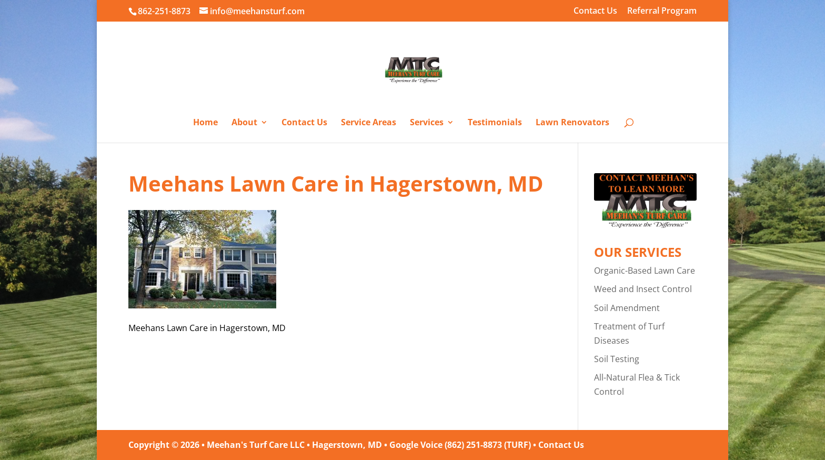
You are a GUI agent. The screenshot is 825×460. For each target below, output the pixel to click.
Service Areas (368, 123)
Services (427, 123)
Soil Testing (616, 359)
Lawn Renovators (572, 123)
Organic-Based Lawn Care (644, 270)
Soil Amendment (627, 308)
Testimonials (495, 123)
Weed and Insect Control (643, 289)
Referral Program (662, 11)
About (244, 123)
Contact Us (595, 11)
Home (205, 123)
